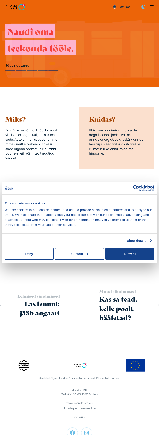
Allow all (130, 253)
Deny (29, 253)
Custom (79, 253)
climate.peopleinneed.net (80, 408)
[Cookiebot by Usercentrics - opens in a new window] (136, 188)
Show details (136, 240)
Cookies (79, 417)
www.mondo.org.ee (79, 403)
